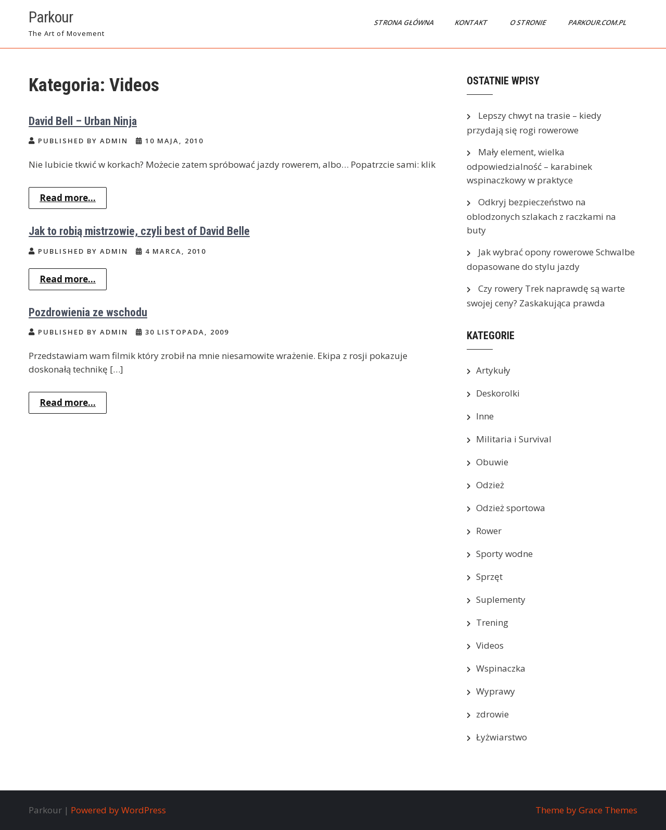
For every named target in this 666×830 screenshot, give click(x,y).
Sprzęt (489, 577)
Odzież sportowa (510, 508)
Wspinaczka (501, 668)
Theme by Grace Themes (586, 810)
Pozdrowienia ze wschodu (88, 312)
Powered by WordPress (118, 810)
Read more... (68, 198)
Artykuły (493, 370)
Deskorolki (498, 393)
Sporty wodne (504, 554)
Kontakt (472, 22)
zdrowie (492, 714)
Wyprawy (495, 691)
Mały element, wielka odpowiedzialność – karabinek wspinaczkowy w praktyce (529, 166)
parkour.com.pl (598, 22)
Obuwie (492, 462)
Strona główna (405, 22)
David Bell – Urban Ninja (83, 121)
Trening (492, 622)
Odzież (490, 485)
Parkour (51, 17)
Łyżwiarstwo (501, 737)
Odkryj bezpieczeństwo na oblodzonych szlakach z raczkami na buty (541, 216)
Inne (485, 416)
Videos (490, 645)
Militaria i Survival (514, 439)
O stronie (528, 22)
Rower (489, 531)
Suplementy (501, 599)
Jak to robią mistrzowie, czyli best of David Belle (139, 231)
